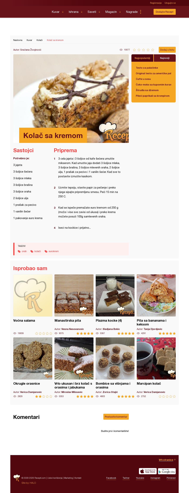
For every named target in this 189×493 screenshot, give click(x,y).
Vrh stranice (166, 459)
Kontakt (78, 478)
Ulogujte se (170, 3)
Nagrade (132, 11)
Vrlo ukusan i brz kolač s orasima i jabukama (73, 367)
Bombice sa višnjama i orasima (115, 367)
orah (24, 251)
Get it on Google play (167, 471)
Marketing (68, 478)
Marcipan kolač (156, 367)
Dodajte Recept (164, 11)
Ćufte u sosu (143, 78)
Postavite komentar (116, 416)
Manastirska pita (73, 304)
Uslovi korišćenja (54, 478)
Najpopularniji (142, 58)
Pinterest (171, 478)
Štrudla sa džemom (147, 90)
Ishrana (73, 11)
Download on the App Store (148, 471)
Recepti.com (30, 10)
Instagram (155, 478)
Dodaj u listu (167, 49)
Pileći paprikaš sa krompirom (153, 95)
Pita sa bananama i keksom (156, 304)
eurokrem (54, 251)
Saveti (92, 11)
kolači (38, 251)
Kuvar (56, 11)
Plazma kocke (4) (115, 304)
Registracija (156, 3)
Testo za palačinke (147, 67)
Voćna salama (32, 304)
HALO (33, 482)
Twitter (126, 478)
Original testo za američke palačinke (153, 73)
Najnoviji (165, 58)
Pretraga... (146, 12)
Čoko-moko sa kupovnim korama (153, 84)
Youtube (140, 478)
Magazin (111, 11)
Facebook (111, 478)
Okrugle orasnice (32, 367)
